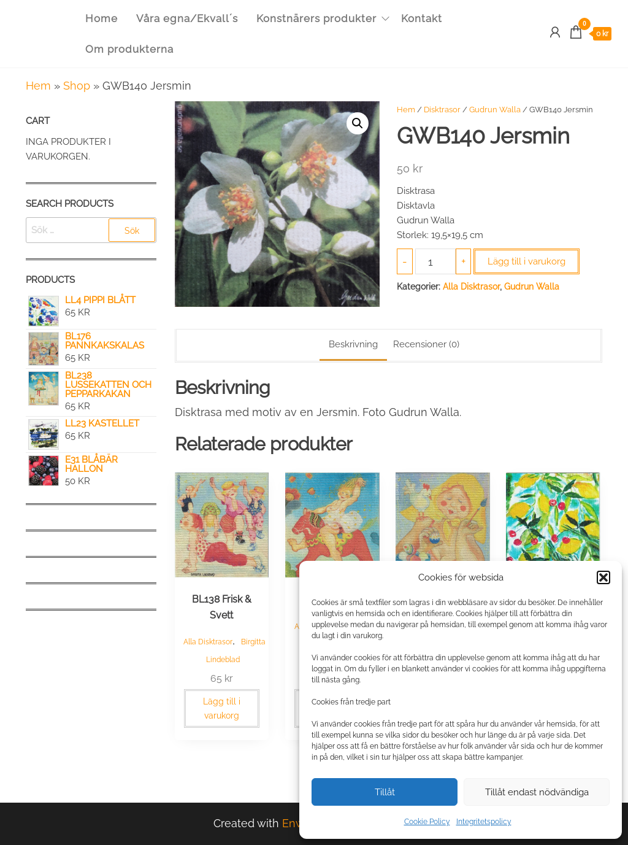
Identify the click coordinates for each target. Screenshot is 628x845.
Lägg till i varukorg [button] (221, 708)
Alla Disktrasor (471, 286)
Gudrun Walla (495, 109)
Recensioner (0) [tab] (426, 344)
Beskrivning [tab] (353, 344)
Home (101, 18)
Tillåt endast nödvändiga (537, 792)
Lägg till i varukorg (526, 261)
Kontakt (421, 18)
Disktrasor (442, 109)
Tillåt (385, 792)
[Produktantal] (435, 261)
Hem (38, 85)
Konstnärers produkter (316, 18)
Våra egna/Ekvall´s (187, 18)
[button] (603, 577)
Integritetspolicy (483, 821)
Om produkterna (129, 49)
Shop (76, 85)
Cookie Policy (427, 821)
